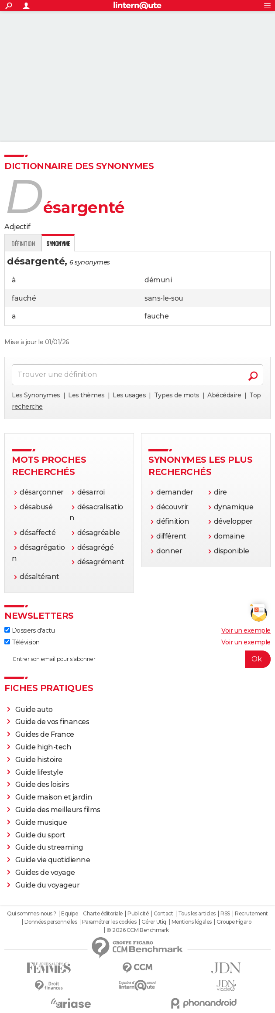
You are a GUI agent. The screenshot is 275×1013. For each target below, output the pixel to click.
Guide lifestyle (39, 772)
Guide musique (41, 822)
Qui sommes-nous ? (31, 914)
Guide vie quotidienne (52, 860)
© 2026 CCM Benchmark (137, 930)
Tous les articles (197, 914)
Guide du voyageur (47, 885)
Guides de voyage (45, 872)
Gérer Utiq (153, 922)
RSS (225, 914)
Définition (22, 243)
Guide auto (34, 709)
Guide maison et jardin (53, 797)
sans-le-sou (163, 298)
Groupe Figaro (234, 922)
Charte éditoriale (103, 914)
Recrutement (251, 914)
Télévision (22, 642)
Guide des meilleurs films (57, 810)
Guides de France (44, 734)
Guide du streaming (49, 847)
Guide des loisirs (42, 784)
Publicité (137, 914)
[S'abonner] (137, 659)
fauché (24, 298)
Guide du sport (40, 835)
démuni (158, 280)
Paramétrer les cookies (109, 922)
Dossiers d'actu (29, 630)
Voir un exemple (246, 630)
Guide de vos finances (52, 722)
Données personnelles (50, 922)
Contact (163, 914)
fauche (156, 316)
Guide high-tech (43, 747)
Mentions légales (192, 922)
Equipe (69, 914)
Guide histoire (38, 760)
